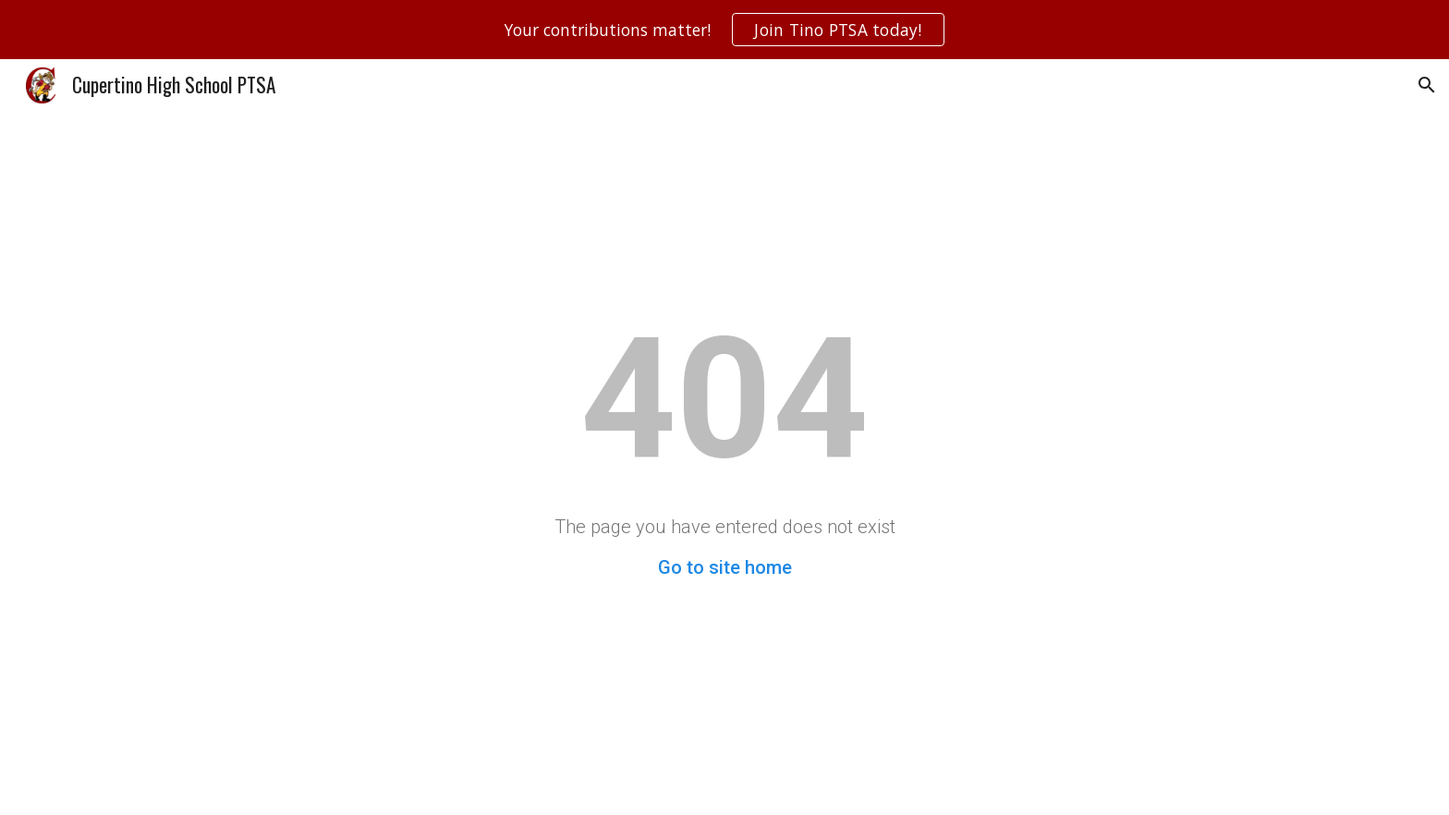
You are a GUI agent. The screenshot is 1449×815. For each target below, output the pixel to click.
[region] (724, 29)
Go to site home (725, 567)
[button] (1427, 85)
